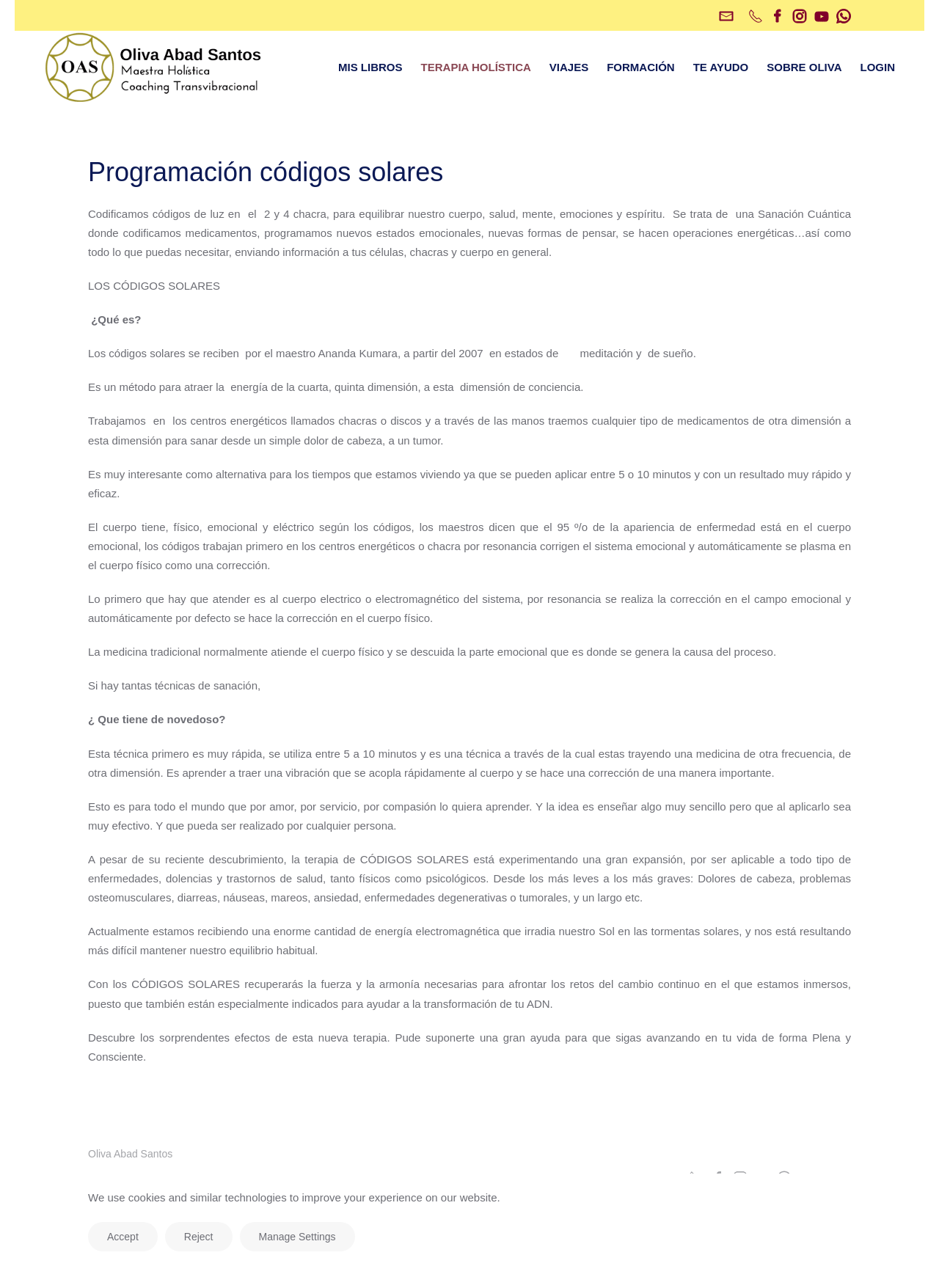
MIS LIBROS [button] (370, 67)
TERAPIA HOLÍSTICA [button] (476, 67)
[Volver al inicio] (154, 67)
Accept (123, 1237)
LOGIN (878, 67)
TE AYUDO (721, 67)
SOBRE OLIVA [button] (804, 67)
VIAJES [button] (568, 67)
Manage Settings (297, 1237)
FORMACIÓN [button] (641, 67)
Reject (198, 1237)
